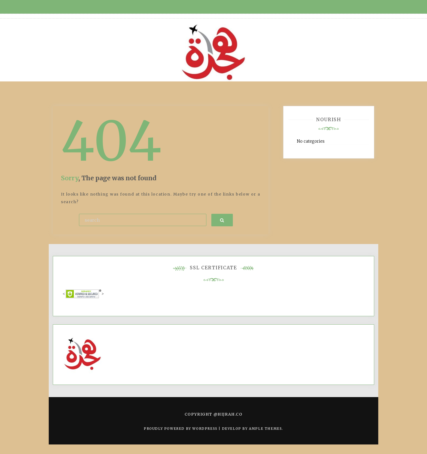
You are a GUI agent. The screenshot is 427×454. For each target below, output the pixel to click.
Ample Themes (265, 428)
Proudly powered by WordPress (181, 428)
